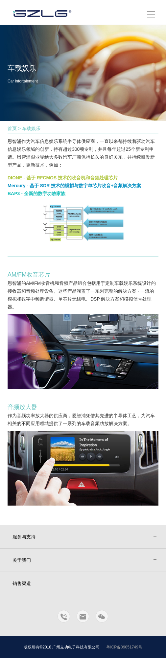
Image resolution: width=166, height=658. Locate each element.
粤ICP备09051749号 (124, 647)
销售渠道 (21, 583)
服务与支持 (24, 536)
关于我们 (21, 560)
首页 (12, 128)
